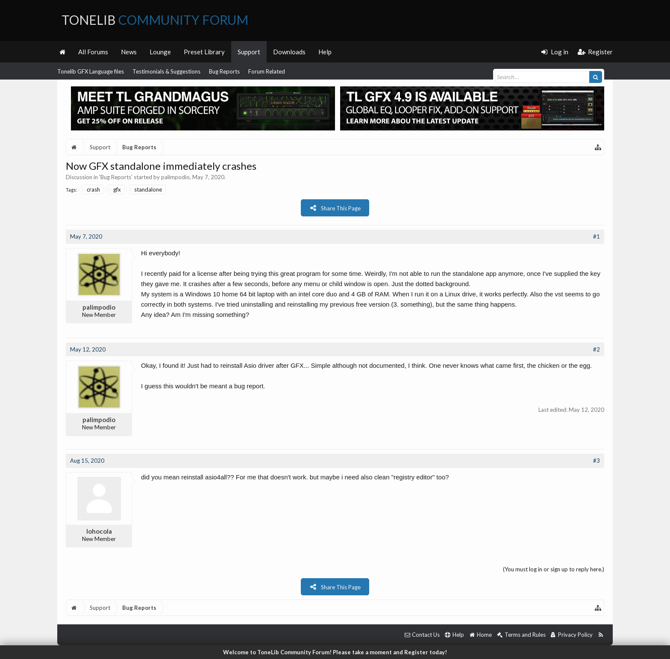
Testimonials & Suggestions (166, 71)
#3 (596, 460)
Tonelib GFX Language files (90, 71)
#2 (596, 349)
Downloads (289, 52)
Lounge (160, 52)
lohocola (99, 531)
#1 (596, 236)
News (129, 52)
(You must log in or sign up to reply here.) (553, 569)
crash (91, 189)
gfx (115, 189)
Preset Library (204, 52)
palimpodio (175, 177)
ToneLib (155, 19)
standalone (146, 189)
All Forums (93, 52)
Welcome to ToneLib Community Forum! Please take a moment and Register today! (335, 652)
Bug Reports (224, 71)
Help (325, 52)
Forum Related (266, 71)
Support (249, 52)
